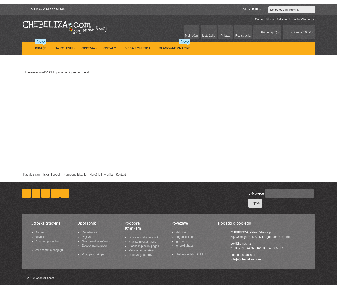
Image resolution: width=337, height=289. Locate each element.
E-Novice (256, 193)
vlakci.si (181, 232)
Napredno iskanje (75, 174)
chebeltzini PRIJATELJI (191, 254)
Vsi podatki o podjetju (49, 250)
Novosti (40, 237)
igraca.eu (182, 241)
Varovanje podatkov (141, 250)
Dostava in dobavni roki (144, 237)
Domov (39, 232)
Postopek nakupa (93, 254)
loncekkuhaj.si (185, 245)
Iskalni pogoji (51, 174)
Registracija (89, 232)
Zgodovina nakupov (95, 245)
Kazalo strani (31, 174)
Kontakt (121, 174)
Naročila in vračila (101, 174)
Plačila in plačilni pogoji (144, 246)
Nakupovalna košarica (96, 241)
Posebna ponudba (47, 241)
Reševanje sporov (140, 255)
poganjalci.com (185, 237)
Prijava (86, 237)
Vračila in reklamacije (142, 241)
